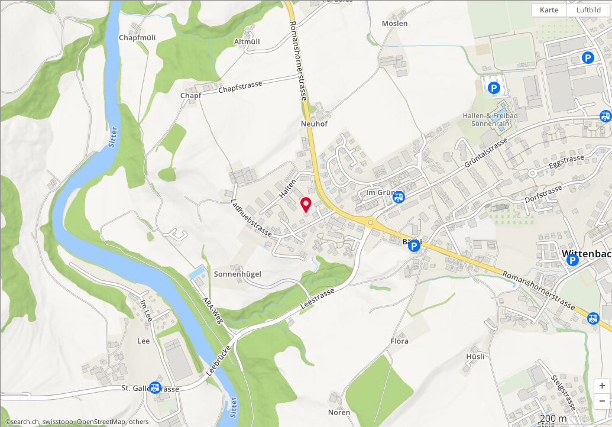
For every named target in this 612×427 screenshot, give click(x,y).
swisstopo (58, 422)
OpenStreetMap (101, 422)
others (138, 422)
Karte (549, 10)
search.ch (25, 422)
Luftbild (589, 10)
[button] (602, 386)
